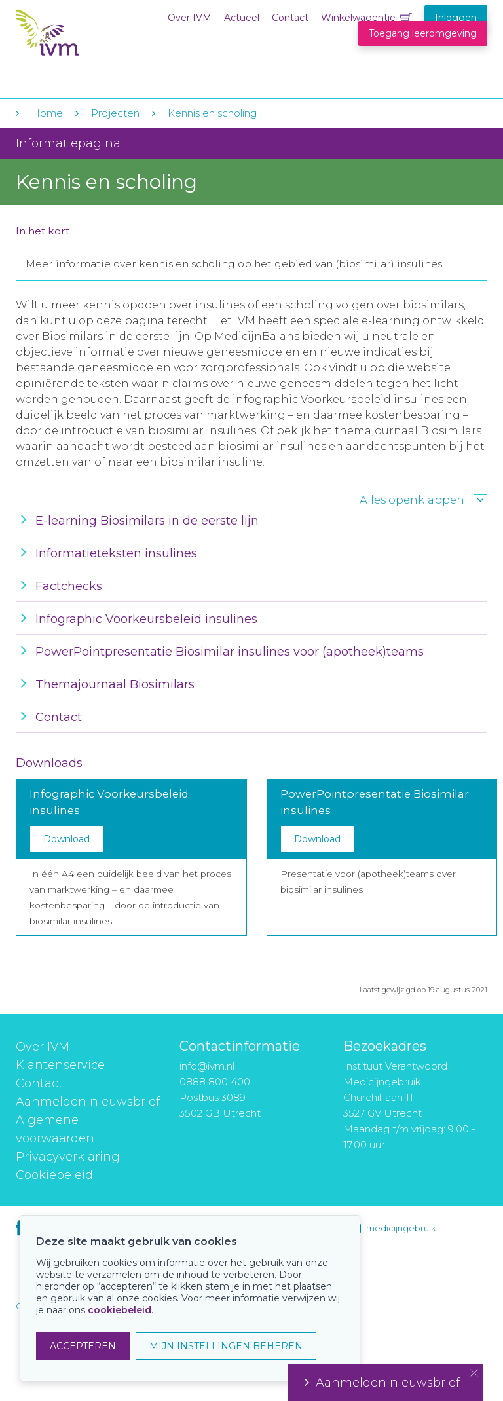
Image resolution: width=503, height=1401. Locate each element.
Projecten (115, 113)
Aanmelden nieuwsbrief (88, 1101)
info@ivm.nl (206, 1066)
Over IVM (190, 18)
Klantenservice (60, 1065)
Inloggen (456, 18)
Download (66, 839)
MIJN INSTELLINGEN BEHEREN (226, 1346)
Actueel (241, 18)
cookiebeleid (119, 1310)
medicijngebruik (401, 1228)
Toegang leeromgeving (423, 33)
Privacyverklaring (68, 1156)
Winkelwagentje (358, 18)
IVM (96, 38)
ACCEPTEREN (83, 1346)
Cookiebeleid (54, 1175)
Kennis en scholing (212, 113)
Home (47, 113)
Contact (290, 18)
